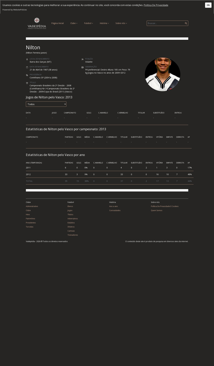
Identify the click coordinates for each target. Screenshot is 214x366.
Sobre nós (121, 23)
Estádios (71, 222)
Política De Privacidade (156, 5)
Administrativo (32, 206)
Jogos (70, 210)
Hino (28, 214)
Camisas (71, 231)
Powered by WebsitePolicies (14, 9)
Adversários (73, 218)
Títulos (70, 214)
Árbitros (71, 227)
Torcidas (29, 227)
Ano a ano (113, 206)
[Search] (167, 23)
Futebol (88, 23)
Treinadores (73, 235)
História (104, 23)
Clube (73, 23)
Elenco (70, 206)
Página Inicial (58, 23)
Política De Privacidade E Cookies (164, 206)
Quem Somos (156, 210)
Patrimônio (30, 218)
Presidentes (31, 222)
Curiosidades (114, 210)
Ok (208, 5)
